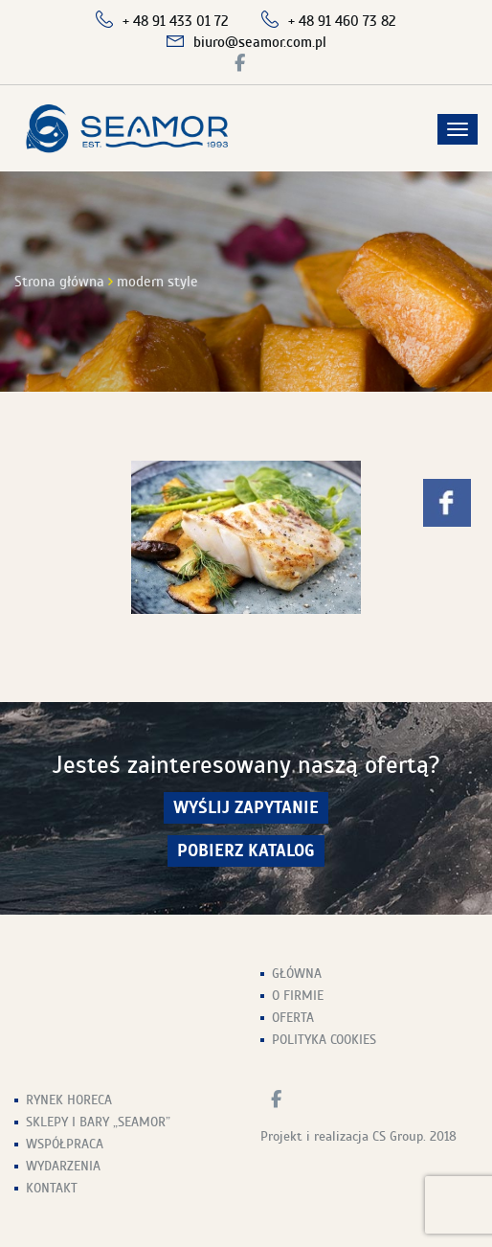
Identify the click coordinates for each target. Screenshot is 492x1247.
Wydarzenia (63, 1166)
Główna (297, 973)
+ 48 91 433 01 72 (176, 21)
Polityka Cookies (324, 1040)
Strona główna (59, 281)
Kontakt (52, 1188)
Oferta (293, 1017)
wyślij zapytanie (246, 808)
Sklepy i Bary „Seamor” (98, 1122)
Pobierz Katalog (246, 851)
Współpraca (64, 1144)
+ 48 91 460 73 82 (342, 21)
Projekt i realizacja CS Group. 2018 (358, 1136)
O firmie (298, 995)
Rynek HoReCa (69, 1100)
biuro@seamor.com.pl (259, 42)
